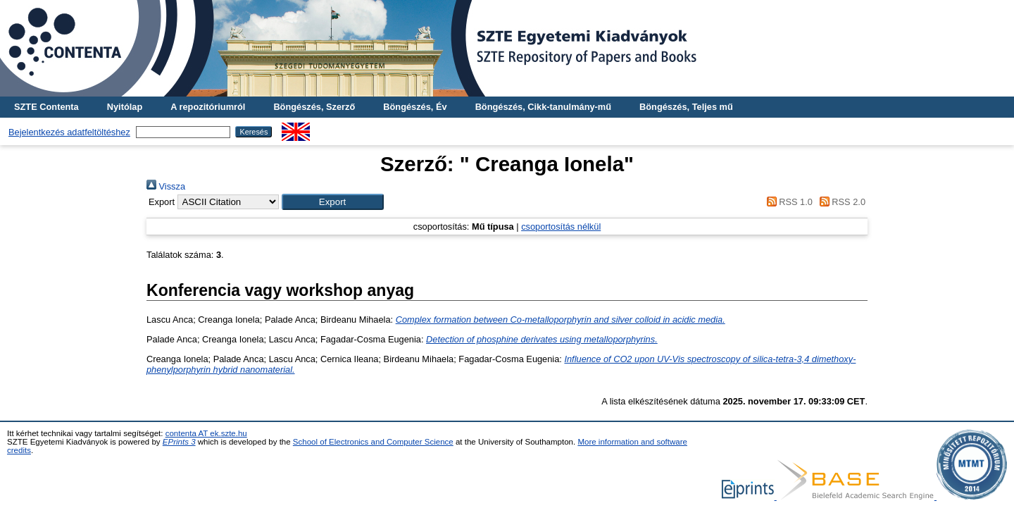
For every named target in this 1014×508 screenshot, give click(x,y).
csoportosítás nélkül (561, 226)
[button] (333, 202)
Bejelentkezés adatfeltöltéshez (69, 132)
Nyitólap (124, 106)
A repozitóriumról (207, 106)
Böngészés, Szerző (314, 106)
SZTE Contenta (46, 106)
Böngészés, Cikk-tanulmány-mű (543, 106)
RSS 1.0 (787, 202)
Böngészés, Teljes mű (686, 106)
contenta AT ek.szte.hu (206, 433)
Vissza (165, 186)
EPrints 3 (179, 442)
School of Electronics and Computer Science (373, 442)
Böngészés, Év (414, 106)
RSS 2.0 (840, 202)
